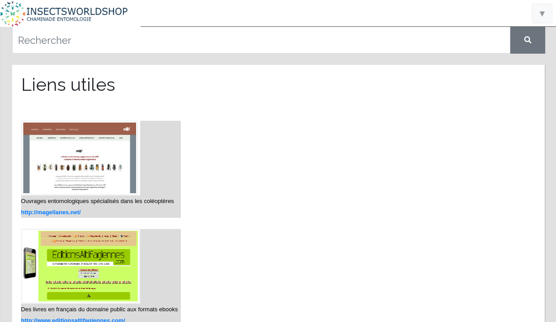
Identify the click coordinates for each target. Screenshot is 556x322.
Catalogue (72, 161)
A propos (72, 239)
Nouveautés (71, 177)
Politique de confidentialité (71, 314)
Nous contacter (72, 224)
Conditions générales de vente (72, 304)
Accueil (72, 130)
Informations (71, 145)
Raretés (71, 192)
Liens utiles (72, 208)
